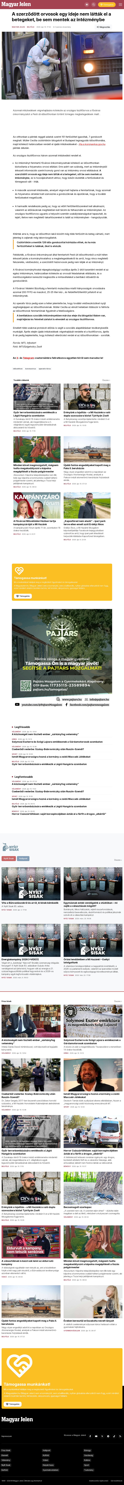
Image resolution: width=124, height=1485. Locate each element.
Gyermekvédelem (50, 1470)
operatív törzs (45, 369)
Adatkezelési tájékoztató (98, 1481)
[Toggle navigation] (120, 4)
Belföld (30, 27)
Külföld (46, 1455)
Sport (86, 1465)
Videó (45, 1460)
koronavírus (30, 369)
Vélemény (6, 1460)
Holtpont (46, 1450)
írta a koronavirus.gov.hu (91, 144)
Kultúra (87, 1460)
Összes (106, 380)
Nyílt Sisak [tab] (9, 858)
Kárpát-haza (48, 1465)
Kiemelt (5, 1455)
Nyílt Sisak (6, 1465)
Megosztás (103, 27)
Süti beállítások (116, 1481)
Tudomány (88, 1470)
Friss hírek (6, 1450)
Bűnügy (87, 1450)
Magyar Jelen (18, 27)
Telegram (28, 358)
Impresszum (7, 1436)
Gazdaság (88, 1455)
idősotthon (18, 369)
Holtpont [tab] (23, 858)
